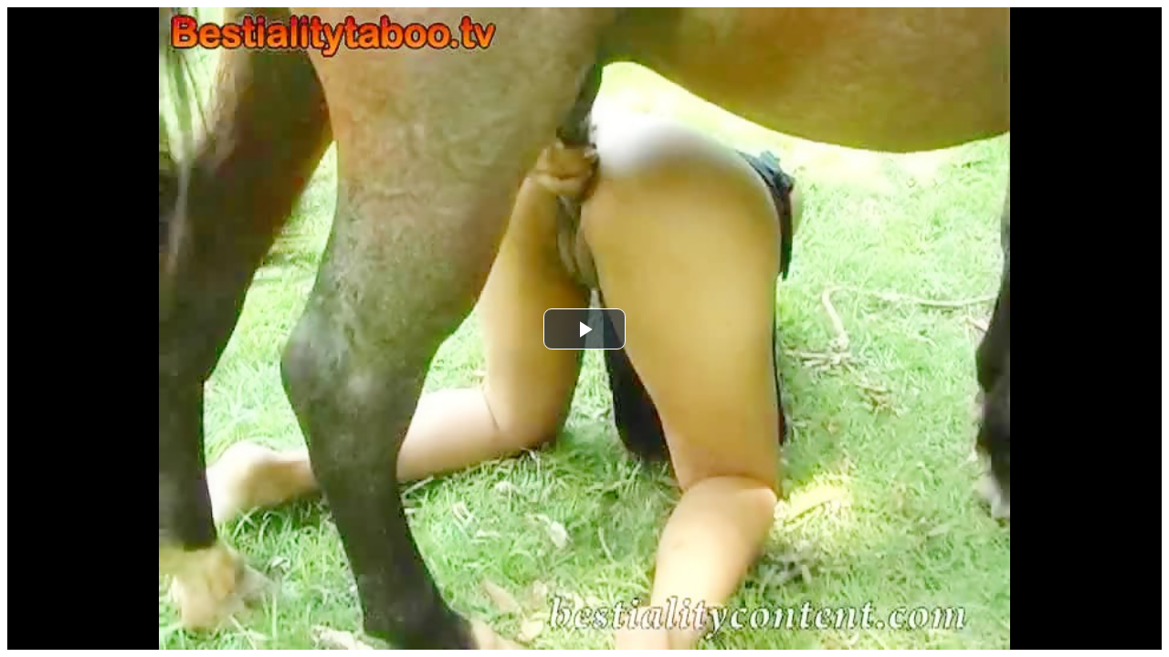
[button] (584, 328)
